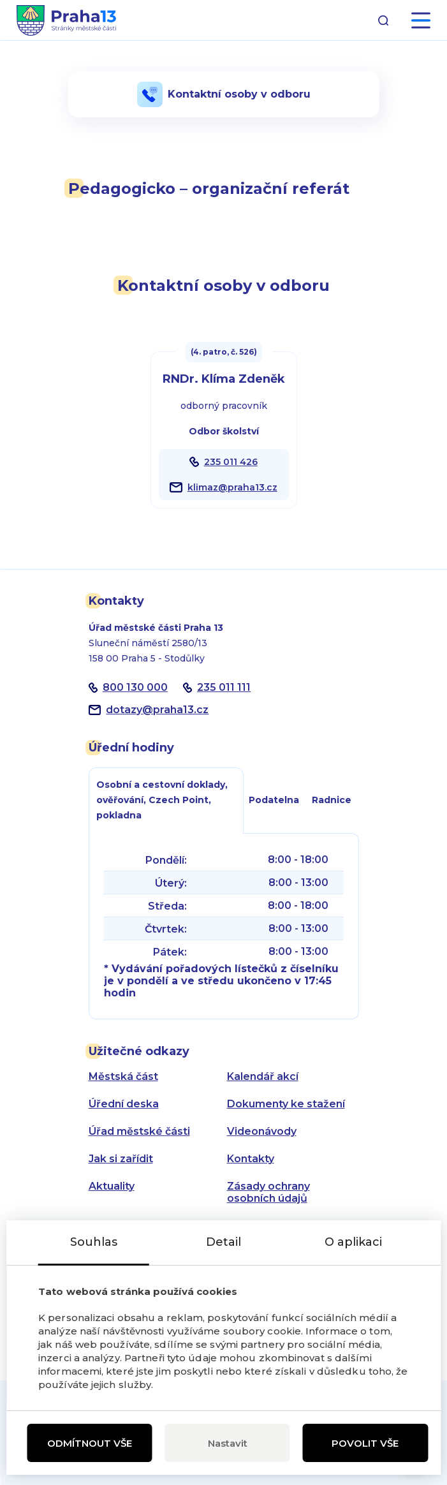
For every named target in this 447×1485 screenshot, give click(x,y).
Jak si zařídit (121, 1159)
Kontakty (250, 1159)
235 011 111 (224, 687)
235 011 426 (231, 462)
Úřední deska (124, 1104)
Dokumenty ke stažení (286, 1104)
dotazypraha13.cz (157, 710)
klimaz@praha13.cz (232, 487)
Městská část (123, 1076)
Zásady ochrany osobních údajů (268, 1192)
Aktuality (112, 1186)
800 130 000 (135, 687)
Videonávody (262, 1131)
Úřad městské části (139, 1131)
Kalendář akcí (262, 1076)
